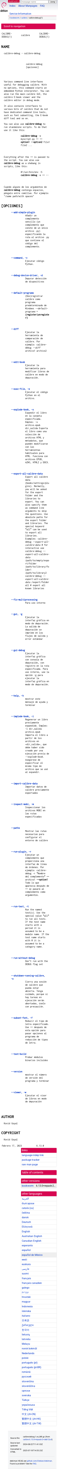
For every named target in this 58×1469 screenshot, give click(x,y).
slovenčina (28, 1381)
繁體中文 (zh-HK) (31, 1418)
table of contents (32, 1172)
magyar (26, 1301)
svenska (26, 1395)
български (28, 1203)
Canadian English (31, 1240)
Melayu (26, 1343)
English (26, 1231)
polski (25, 1358)
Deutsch (26, 1222)
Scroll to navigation (14, 26)
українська (28, 1404)
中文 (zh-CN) (29, 1414)
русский (26, 1376)
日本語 (25, 1320)
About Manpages (27, 5)
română (26, 1371)
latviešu (26, 1339)
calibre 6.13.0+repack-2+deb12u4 (37, 1439)
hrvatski (26, 1297)
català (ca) (28, 1208)
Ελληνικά (27, 1226)
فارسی (25, 1268)
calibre (24, 18)
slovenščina (28, 1386)
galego (25, 1287)
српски (26, 1390)
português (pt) (30, 1362)
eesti (24, 1259)
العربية (25, 1198)
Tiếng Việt (27, 1409)
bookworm (14, 18)
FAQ (42, 5)
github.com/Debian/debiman (39, 1461)
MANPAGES (14, 1)
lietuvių (26, 1334)
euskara (26, 1264)
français (26, 1278)
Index (12, 5)
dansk (25, 1217)
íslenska (26, 1311)
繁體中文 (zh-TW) (31, 1423)
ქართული (28, 1325)
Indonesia (27, 1306)
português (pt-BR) (31, 1367)
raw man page (30, 1164)
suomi (25, 1273)
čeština (26, 1212)
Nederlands (28, 1353)
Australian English (32, 1236)
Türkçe (25, 1400)
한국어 (25, 1329)
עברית (25, 1292)
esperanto (27, 1245)
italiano (26, 1315)
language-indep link (33, 1155)
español (26, 1250)
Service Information (20, 13)
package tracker (30, 1159)
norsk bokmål (29, 1348)
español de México (32, 1254)
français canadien (32, 1283)
